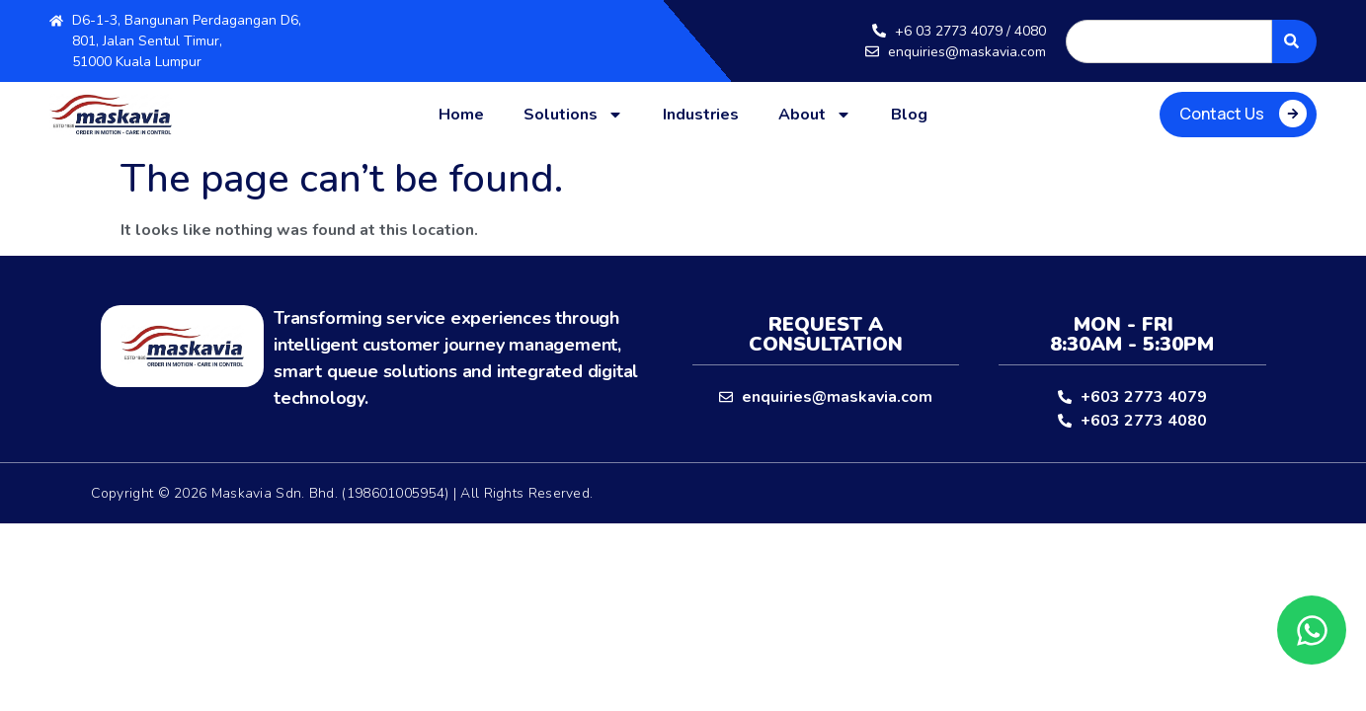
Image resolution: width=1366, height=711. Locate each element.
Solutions (573, 114)
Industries (701, 114)
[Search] (1294, 41)
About (814, 114)
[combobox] (1169, 41)
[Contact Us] (1293, 113)
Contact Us (1221, 113)
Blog (909, 114)
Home (461, 114)
